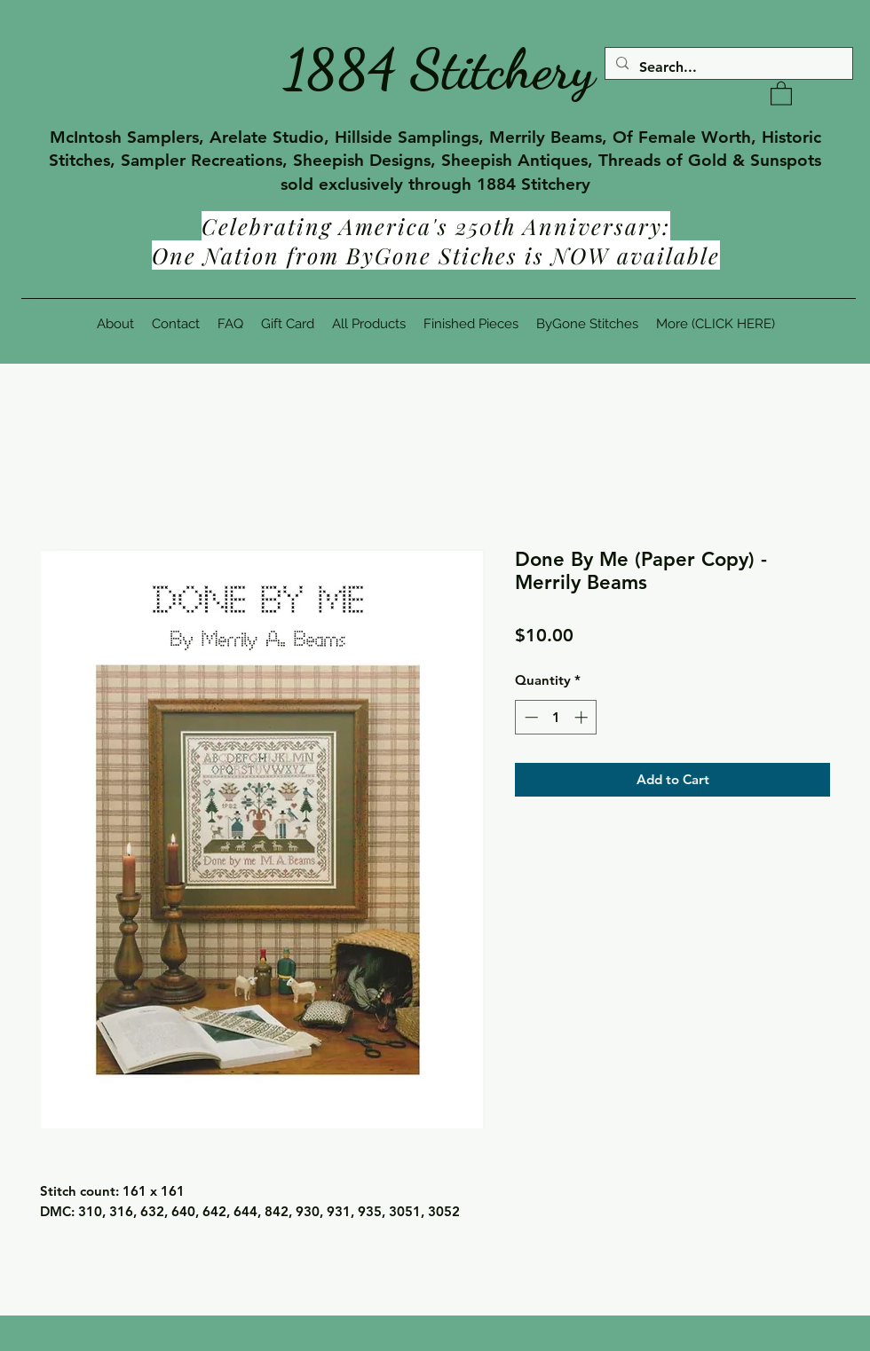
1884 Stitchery (439, 69)
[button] (781, 93)
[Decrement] (530, 717)
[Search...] (727, 67)
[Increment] (583, 717)
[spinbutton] (556, 717)
